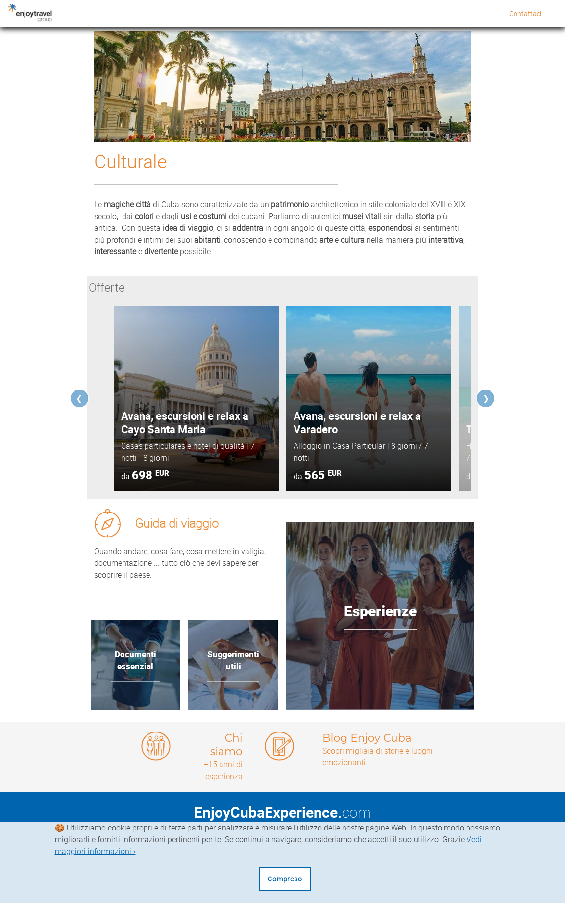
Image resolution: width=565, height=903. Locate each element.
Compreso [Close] (285, 878)
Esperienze (380, 611)
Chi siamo (226, 745)
